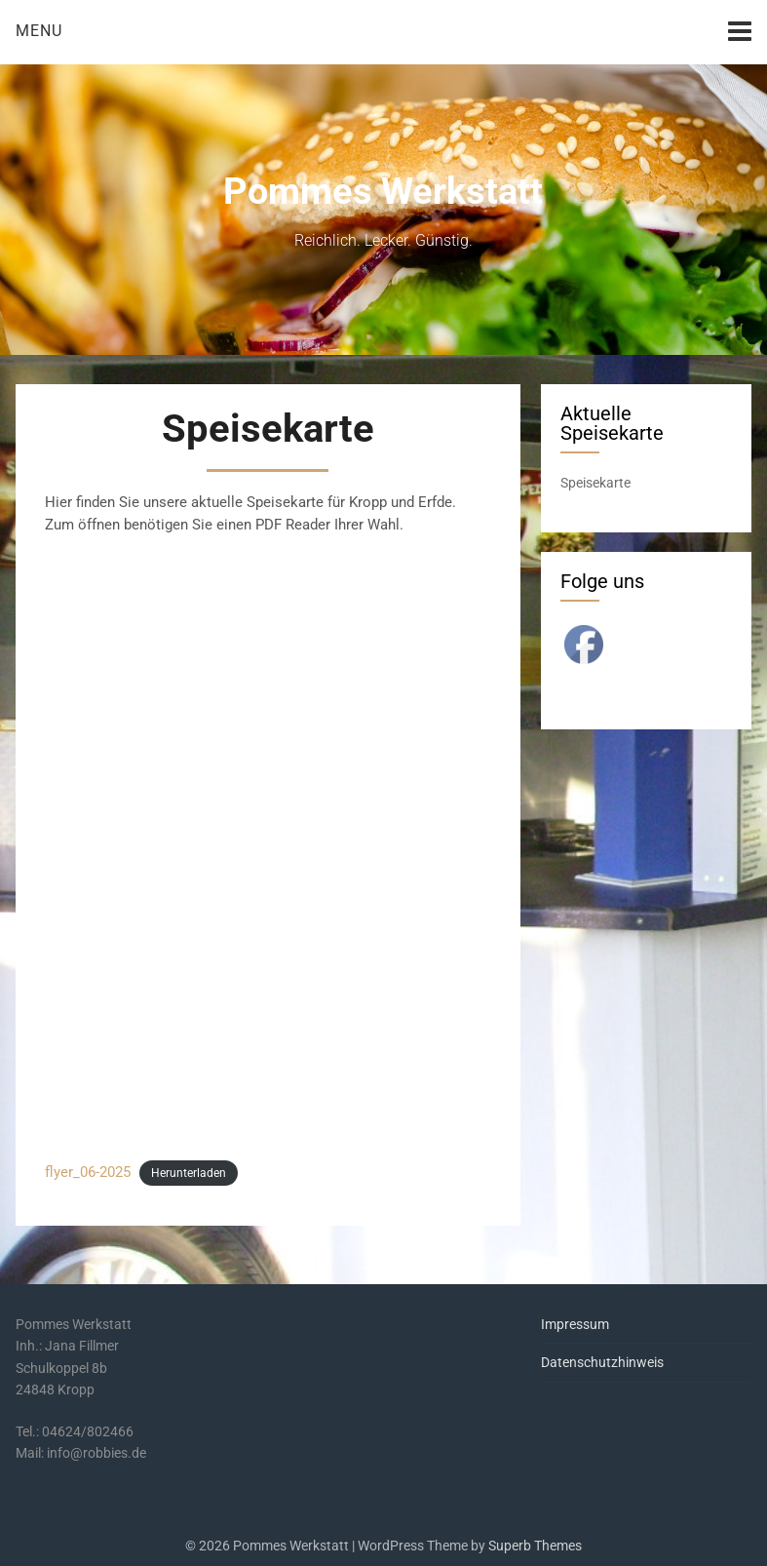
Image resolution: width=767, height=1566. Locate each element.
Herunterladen (188, 1173)
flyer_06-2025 (88, 1172)
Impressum (575, 1324)
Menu (39, 30)
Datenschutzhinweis (602, 1362)
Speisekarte (595, 482)
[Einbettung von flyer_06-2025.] (268, 847)
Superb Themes (535, 1545)
